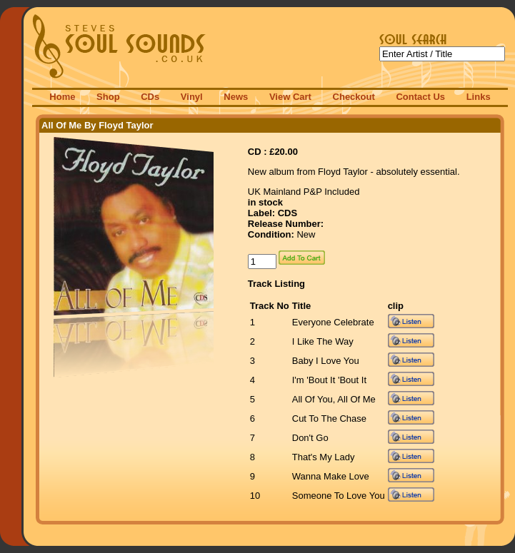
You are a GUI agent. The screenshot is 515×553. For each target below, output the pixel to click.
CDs (150, 96)
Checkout (354, 96)
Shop (108, 96)
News (236, 96)
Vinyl (192, 96)
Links (478, 96)
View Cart (290, 96)
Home (62, 96)
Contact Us (420, 96)
